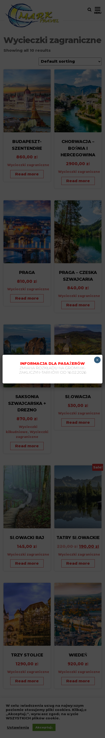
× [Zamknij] (97, 359)
